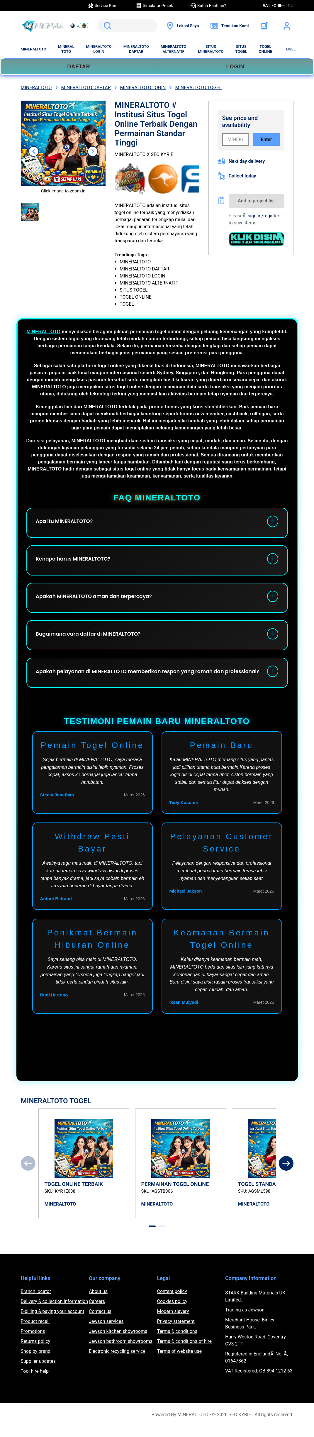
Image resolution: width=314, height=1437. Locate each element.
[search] (127, 25)
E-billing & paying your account (52, 1324)
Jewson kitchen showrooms (118, 1344)
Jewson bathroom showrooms (120, 1354)
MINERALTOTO (33, 49)
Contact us (100, 1324)
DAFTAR (78, 67)
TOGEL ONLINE (265, 49)
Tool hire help (35, 1384)
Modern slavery (173, 1324)
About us (98, 1304)
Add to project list (256, 201)
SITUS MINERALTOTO (210, 49)
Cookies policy (172, 1314)
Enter (266, 139)
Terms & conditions (177, 1344)
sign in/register (263, 216)
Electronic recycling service (117, 1364)
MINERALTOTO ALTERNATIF (173, 49)
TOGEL (290, 49)
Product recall (35, 1334)
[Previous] (28, 1176)
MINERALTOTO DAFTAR (136, 49)
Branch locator (36, 1304)
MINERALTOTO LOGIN (98, 49)
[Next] (286, 1176)
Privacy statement (176, 1334)
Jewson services (106, 1334)
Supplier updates (38, 1374)
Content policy (172, 1304)
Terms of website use (179, 1364)
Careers (97, 1314)
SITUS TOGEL (241, 49)
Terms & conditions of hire (184, 1354)
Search (106, 25)
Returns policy (35, 1354)
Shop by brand (35, 1364)
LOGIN (235, 67)
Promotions (33, 1344)
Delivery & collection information (54, 1314)
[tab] (152, 1239)
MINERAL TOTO (66, 49)
